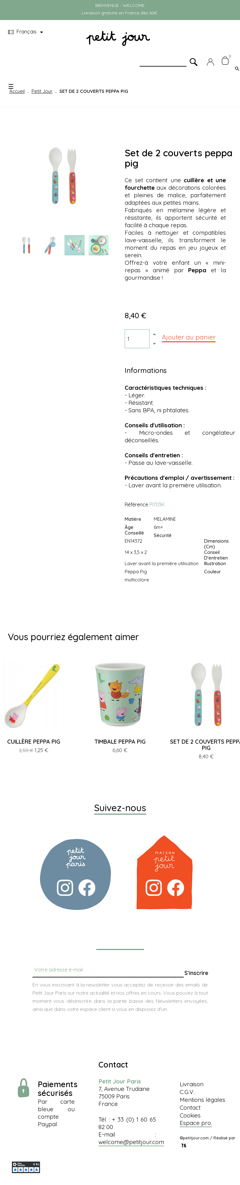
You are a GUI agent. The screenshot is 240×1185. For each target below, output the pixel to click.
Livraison (191, 1084)
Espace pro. (196, 1123)
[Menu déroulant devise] (26, 32)
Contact (190, 1107)
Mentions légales (202, 1099)
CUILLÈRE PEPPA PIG (33, 741)
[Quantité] (137, 338)
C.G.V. (187, 1092)
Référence (136, 504)
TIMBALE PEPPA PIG (120, 741)
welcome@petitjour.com (131, 1142)
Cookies (190, 1115)
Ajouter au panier (189, 337)
